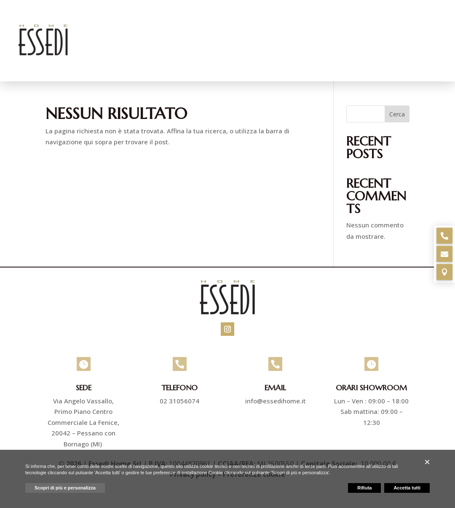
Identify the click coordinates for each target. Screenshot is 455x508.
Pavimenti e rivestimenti (229, 24)
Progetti (344, 56)
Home (123, 24)
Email (275, 388)
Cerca (397, 115)
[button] (427, 462)
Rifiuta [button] (364, 487)
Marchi (385, 56)
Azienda (158, 24)
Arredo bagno (321, 24)
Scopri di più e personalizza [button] (65, 487)
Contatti (425, 56)
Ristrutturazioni (400, 24)
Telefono (179, 388)
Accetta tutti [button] (406, 487)
